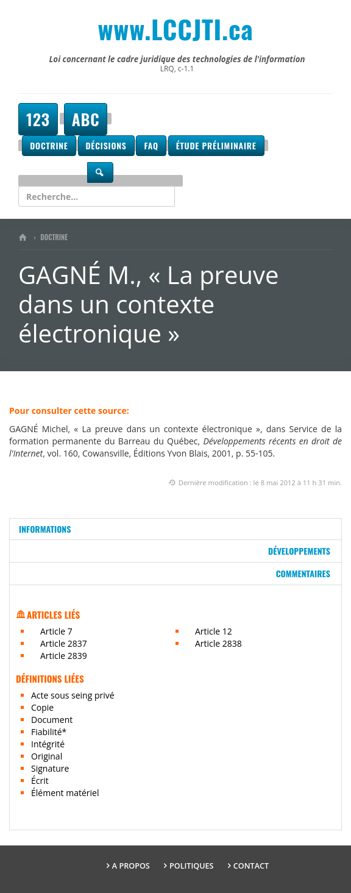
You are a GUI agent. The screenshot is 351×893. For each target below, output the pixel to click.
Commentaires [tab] (303, 573)
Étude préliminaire (216, 145)
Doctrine (49, 145)
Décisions (106, 145)
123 (38, 119)
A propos (131, 866)
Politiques (191, 866)
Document (52, 719)
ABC (86, 119)
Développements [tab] (299, 550)
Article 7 (56, 631)
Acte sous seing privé (73, 695)
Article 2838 (218, 643)
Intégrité (48, 744)
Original (46, 756)
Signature (50, 768)
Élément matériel (65, 793)
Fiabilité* (48, 732)
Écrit (40, 780)
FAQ (151, 145)
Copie (42, 707)
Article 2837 (63, 643)
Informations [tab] (45, 528)
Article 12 (213, 631)
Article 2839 (63, 655)
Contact (251, 866)
